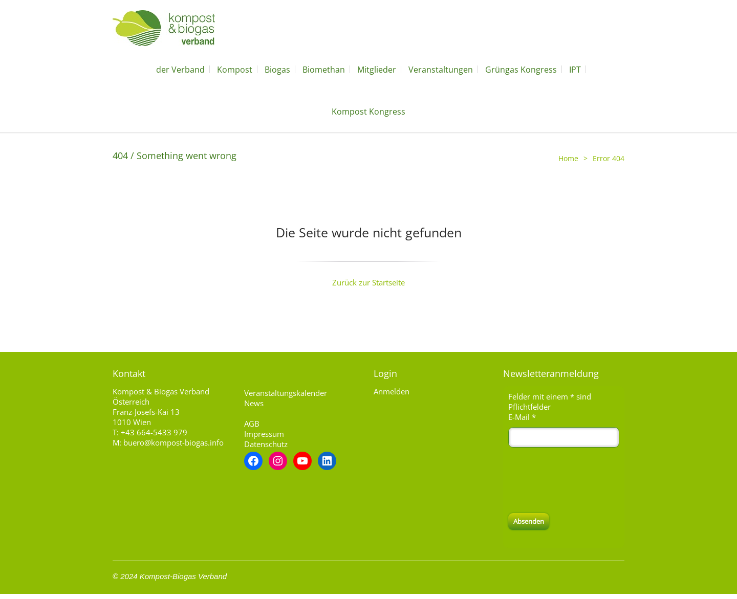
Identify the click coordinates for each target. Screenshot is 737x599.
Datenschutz (266, 444)
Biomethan (323, 69)
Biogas (277, 69)
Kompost (234, 69)
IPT (575, 69)
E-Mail (522, 417)
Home (568, 158)
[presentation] (586, 480)
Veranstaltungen (440, 69)
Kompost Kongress (368, 111)
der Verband (180, 69)
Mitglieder (376, 69)
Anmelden (391, 391)
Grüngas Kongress (521, 69)
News (254, 403)
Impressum (264, 434)
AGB (251, 423)
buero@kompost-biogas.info (173, 442)
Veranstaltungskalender (285, 393)
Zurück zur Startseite (368, 282)
